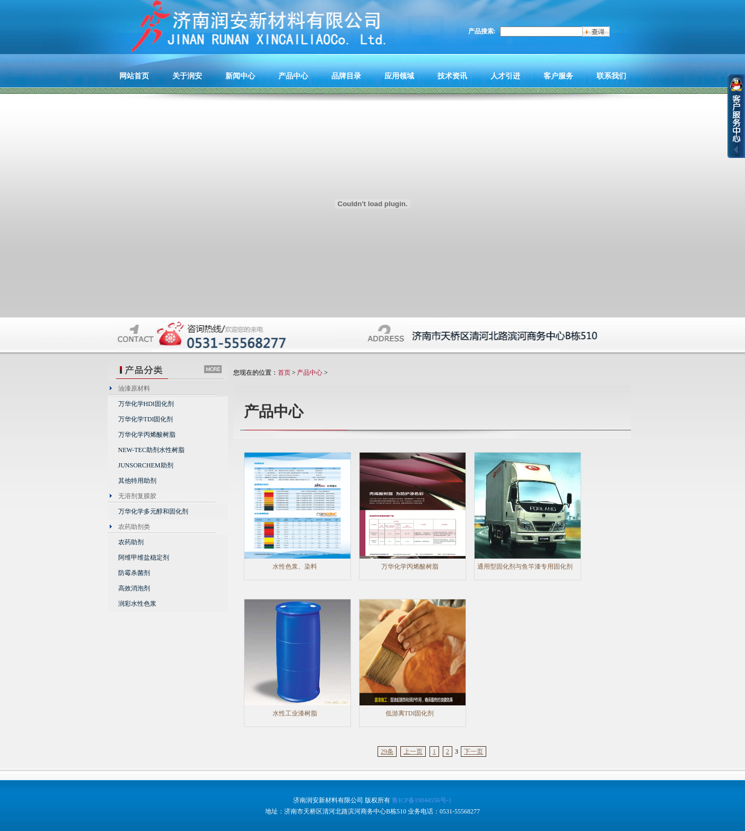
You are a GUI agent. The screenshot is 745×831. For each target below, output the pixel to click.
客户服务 (558, 76)
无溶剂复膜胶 (137, 496)
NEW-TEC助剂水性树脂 (151, 450)
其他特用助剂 (137, 480)
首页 (284, 372)
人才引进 (505, 76)
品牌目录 (346, 76)
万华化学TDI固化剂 (145, 419)
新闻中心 (240, 76)
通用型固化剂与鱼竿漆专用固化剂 (525, 566)
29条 (387, 751)
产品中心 (293, 76)
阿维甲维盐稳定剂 (143, 557)
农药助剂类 (134, 527)
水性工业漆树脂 (295, 713)
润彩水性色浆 (137, 603)
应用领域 (399, 76)
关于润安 (187, 76)
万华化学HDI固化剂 (146, 404)
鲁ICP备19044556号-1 (422, 800)
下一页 (473, 751)
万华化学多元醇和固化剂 (153, 511)
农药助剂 (131, 542)
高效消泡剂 (134, 588)
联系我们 (611, 76)
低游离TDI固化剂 (409, 713)
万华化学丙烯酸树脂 (147, 434)
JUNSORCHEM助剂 (145, 465)
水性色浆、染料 (295, 566)
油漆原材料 (134, 388)
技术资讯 (452, 76)
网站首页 (134, 76)
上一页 (413, 751)
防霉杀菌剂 (134, 573)
